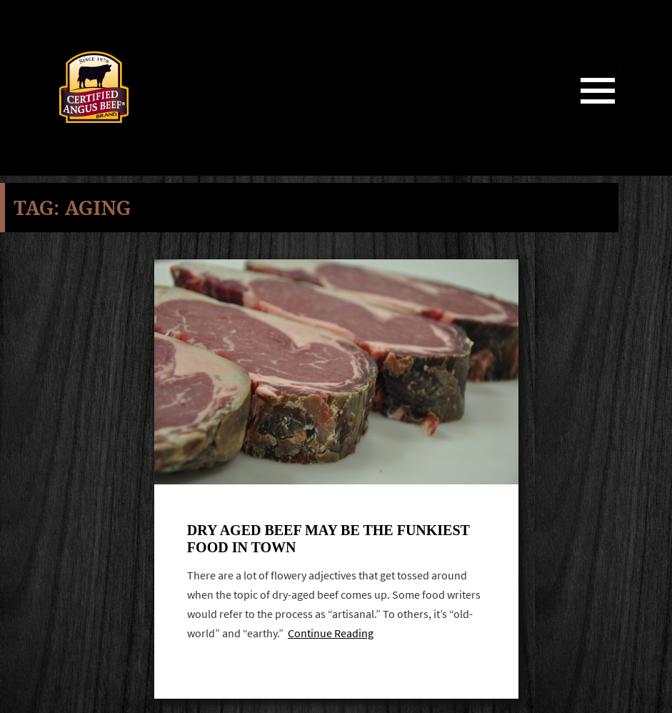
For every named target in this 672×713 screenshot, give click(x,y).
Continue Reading (330, 633)
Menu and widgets (598, 113)
